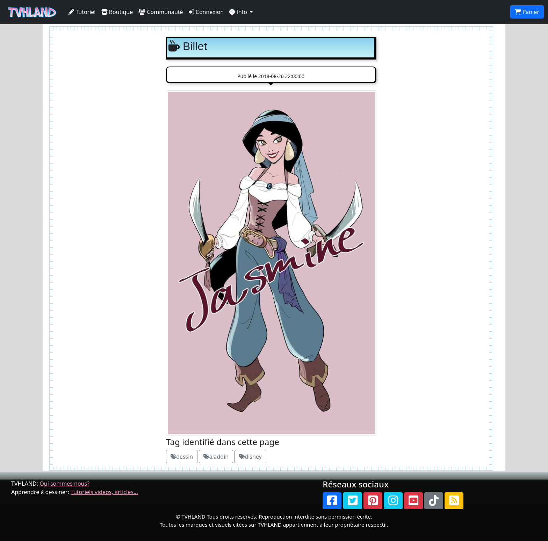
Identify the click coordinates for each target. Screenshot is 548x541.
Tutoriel (82, 12)
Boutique (117, 12)
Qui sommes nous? (64, 483)
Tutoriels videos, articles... (104, 492)
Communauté (160, 12)
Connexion (206, 12)
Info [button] (238, 12)
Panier (527, 12)
